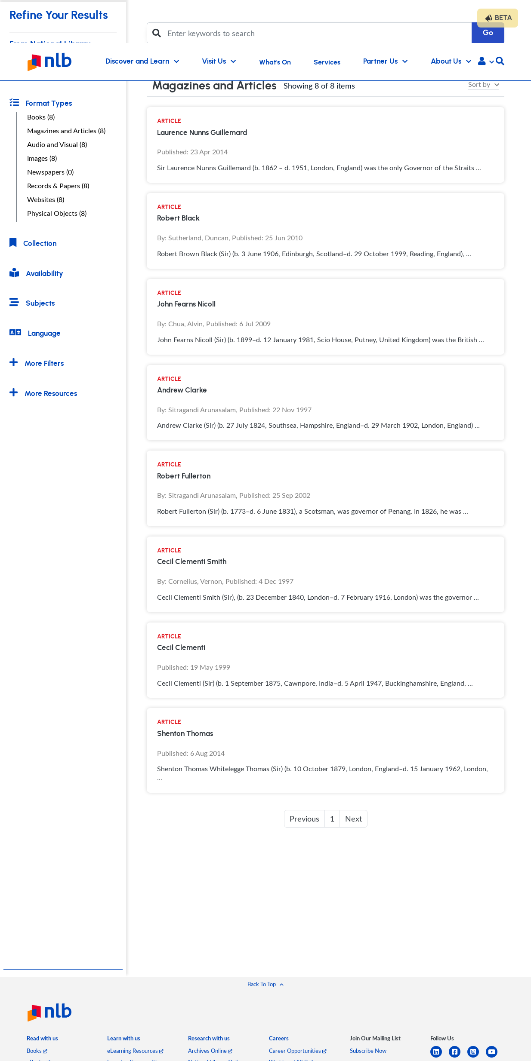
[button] (486, 62)
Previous (304, 818)
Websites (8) (45, 199)
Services (327, 62)
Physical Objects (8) (56, 213)
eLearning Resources (135, 1051)
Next (353, 818)
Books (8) (41, 117)
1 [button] (332, 818)
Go (488, 33)
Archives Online (210, 1051)
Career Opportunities (297, 1051)
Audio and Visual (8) (57, 144)
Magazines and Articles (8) (66, 130)
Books (37, 1051)
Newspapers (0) (50, 172)
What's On (275, 62)
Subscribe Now (368, 1051)
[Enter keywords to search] (317, 33)
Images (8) (42, 158)
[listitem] (42, 1040)
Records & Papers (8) (58, 185)
